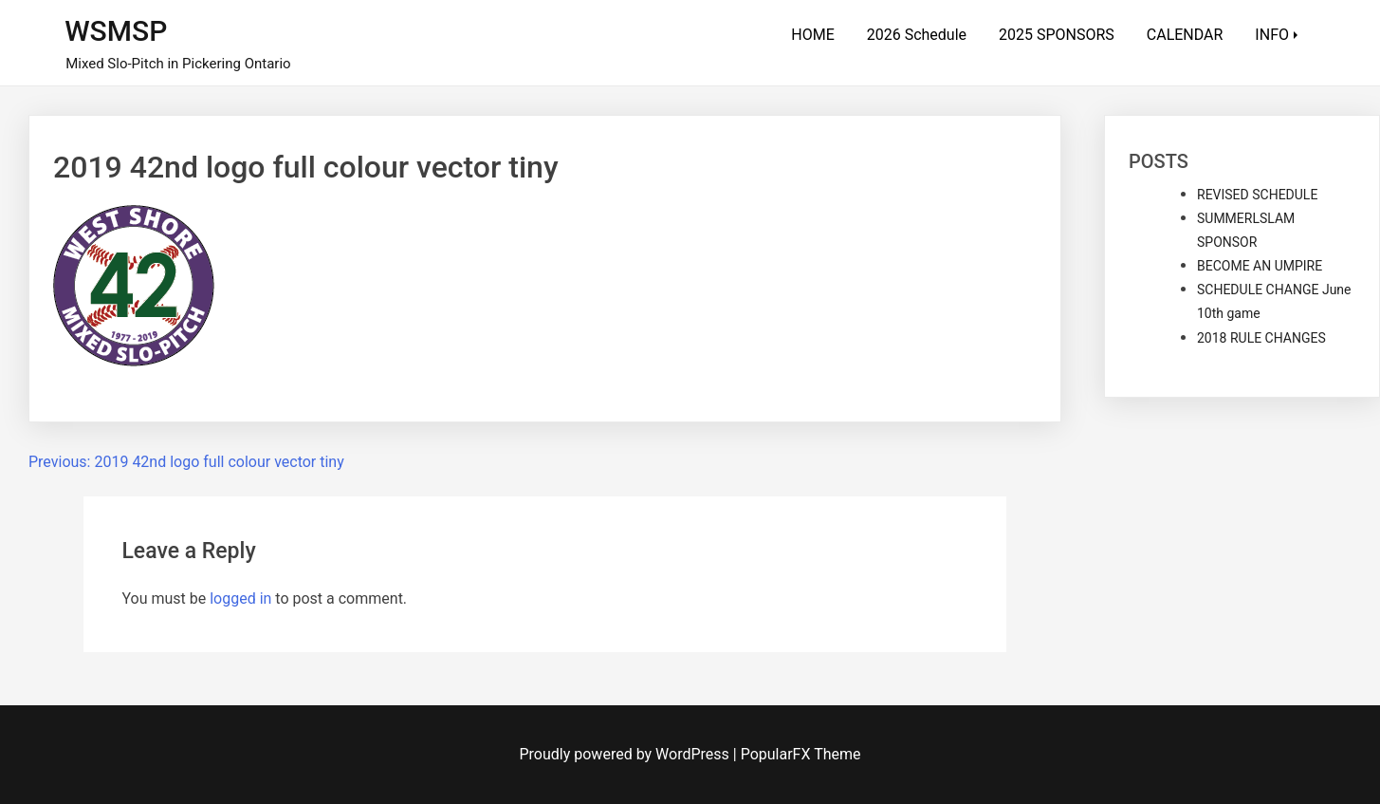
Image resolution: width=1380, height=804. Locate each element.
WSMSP (115, 30)
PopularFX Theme (801, 754)
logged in (240, 598)
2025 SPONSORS (1056, 35)
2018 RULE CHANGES (1261, 338)
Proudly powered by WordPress (626, 754)
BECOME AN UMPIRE (1259, 265)
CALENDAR (1185, 35)
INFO (1272, 35)
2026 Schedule (916, 35)
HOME (812, 35)
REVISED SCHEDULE (1257, 194)
